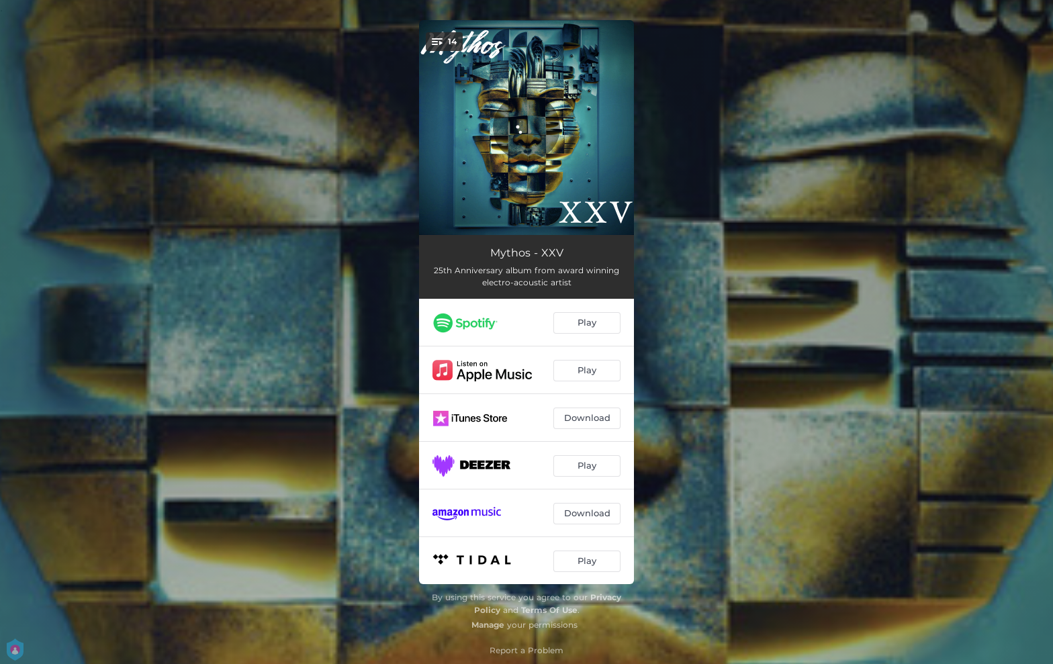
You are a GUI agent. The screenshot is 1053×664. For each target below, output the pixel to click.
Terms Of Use (549, 610)
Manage (487, 625)
